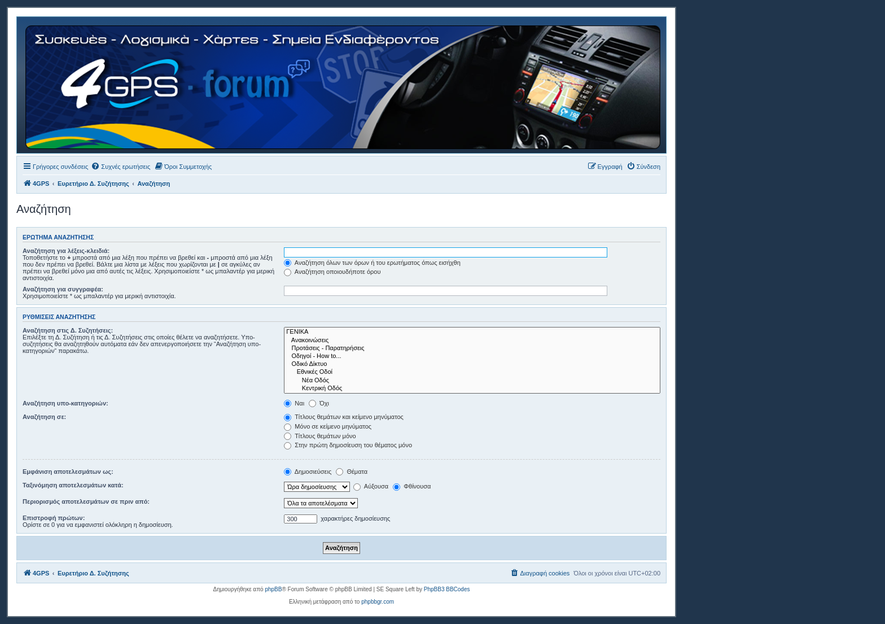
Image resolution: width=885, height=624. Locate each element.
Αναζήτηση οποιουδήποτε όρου (332, 271)
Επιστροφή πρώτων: (54, 517)
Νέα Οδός (472, 381)
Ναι (294, 403)
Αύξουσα (370, 486)
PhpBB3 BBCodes (447, 589)
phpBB (273, 589)
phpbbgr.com (377, 602)
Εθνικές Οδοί (472, 372)
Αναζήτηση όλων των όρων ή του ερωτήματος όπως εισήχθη (372, 262)
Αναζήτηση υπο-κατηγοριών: (65, 403)
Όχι (319, 403)
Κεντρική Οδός (472, 388)
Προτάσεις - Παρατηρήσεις (472, 348)
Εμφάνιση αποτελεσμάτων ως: (68, 471)
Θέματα (351, 471)
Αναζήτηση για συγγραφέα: (63, 289)
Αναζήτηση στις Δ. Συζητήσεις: (68, 330)
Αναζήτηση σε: (44, 416)
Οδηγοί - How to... (472, 356)
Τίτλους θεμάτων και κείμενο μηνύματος (344, 416)
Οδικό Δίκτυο (472, 364)
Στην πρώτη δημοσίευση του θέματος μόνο (348, 445)
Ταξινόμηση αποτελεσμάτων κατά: (73, 485)
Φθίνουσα (412, 486)
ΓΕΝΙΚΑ (472, 332)
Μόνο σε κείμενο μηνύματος (327, 426)
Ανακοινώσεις (472, 340)
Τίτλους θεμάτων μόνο (320, 436)
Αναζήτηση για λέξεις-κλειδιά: (66, 250)
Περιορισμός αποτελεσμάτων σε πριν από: (86, 501)
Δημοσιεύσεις (307, 471)
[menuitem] (120, 166)
